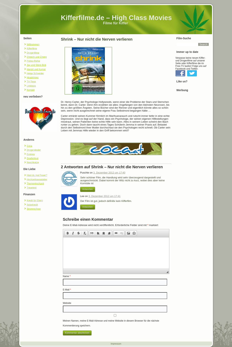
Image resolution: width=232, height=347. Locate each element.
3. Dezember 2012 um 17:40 (109, 172)
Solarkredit (32, 204)
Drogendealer (34, 150)
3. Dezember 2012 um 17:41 (105, 196)
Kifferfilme (32, 48)
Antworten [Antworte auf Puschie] (87, 189)
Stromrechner (34, 209)
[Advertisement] (192, 154)
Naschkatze (33, 162)
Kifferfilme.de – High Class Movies (116, 17)
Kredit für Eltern (35, 200)
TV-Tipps (31, 81)
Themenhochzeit (35, 183)
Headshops (33, 77)
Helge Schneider (35, 73)
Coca (29, 146)
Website (67, 303)
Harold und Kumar (36, 69)
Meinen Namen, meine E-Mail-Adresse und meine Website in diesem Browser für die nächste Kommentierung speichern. (111, 323)
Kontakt (31, 90)
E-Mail (67, 289)
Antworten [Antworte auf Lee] (87, 207)
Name (67, 276)
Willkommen (33, 44)
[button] (67, 233)
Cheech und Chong (37, 57)
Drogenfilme (33, 52)
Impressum (116, 344)
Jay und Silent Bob (36, 65)
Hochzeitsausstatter (37, 179)
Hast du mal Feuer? (37, 175)
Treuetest (31, 187)
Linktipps (31, 86)
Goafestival (32, 158)
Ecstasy (31, 154)
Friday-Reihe (33, 61)
